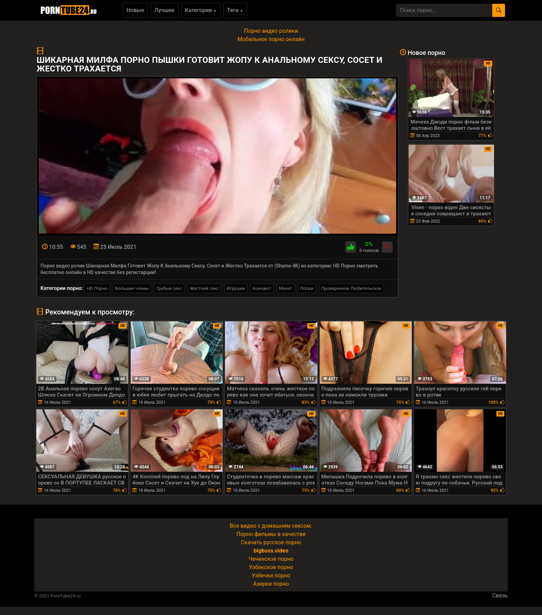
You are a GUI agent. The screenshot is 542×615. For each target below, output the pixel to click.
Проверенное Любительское (351, 288)
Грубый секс (169, 288)
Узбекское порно (271, 567)
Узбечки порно (271, 575)
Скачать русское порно (271, 542)
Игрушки (235, 288)
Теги (235, 10)
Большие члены (132, 288)
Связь (500, 595)
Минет (285, 288)
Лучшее (165, 10)
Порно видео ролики (271, 31)
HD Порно (97, 288)
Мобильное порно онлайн (271, 39)
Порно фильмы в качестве (271, 534)
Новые (135, 10)
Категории (201, 10)
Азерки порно (271, 583)
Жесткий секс (204, 288)
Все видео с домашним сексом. (271, 526)
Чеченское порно (271, 559)
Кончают (262, 288)
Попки (307, 288)
